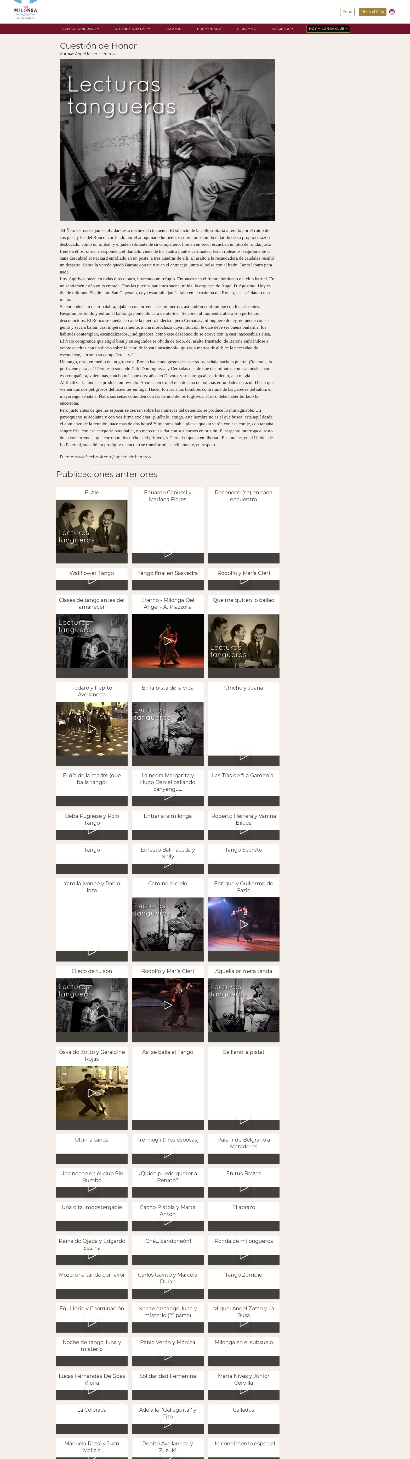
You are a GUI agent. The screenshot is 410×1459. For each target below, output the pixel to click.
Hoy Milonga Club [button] (327, 29)
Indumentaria (208, 29)
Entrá (347, 11)
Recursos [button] (281, 29)
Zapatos (173, 29)
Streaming (246, 29)
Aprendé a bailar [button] (131, 29)
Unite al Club (372, 11)
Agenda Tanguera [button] (79, 29)
